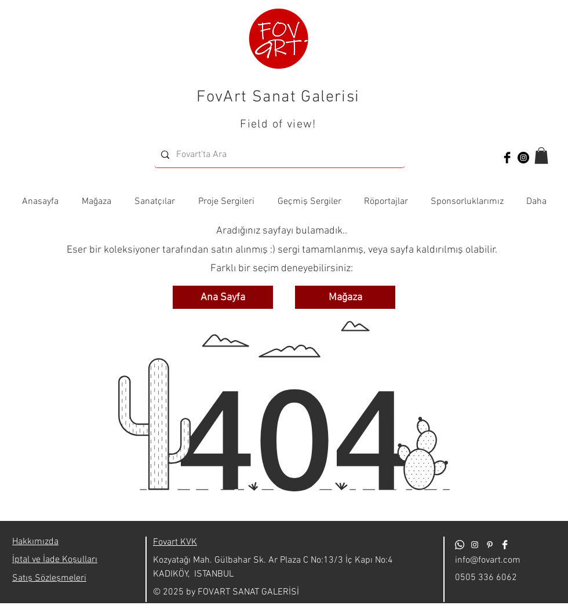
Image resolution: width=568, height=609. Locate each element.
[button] (541, 155)
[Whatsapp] (459, 544)
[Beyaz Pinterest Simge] (489, 544)
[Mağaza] (345, 297)
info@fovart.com (487, 560)
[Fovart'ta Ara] (278, 155)
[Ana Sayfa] (223, 297)
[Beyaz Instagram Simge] (474, 544)
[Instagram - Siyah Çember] (523, 157)
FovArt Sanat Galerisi (277, 97)
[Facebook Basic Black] (507, 157)
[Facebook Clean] (504, 544)
